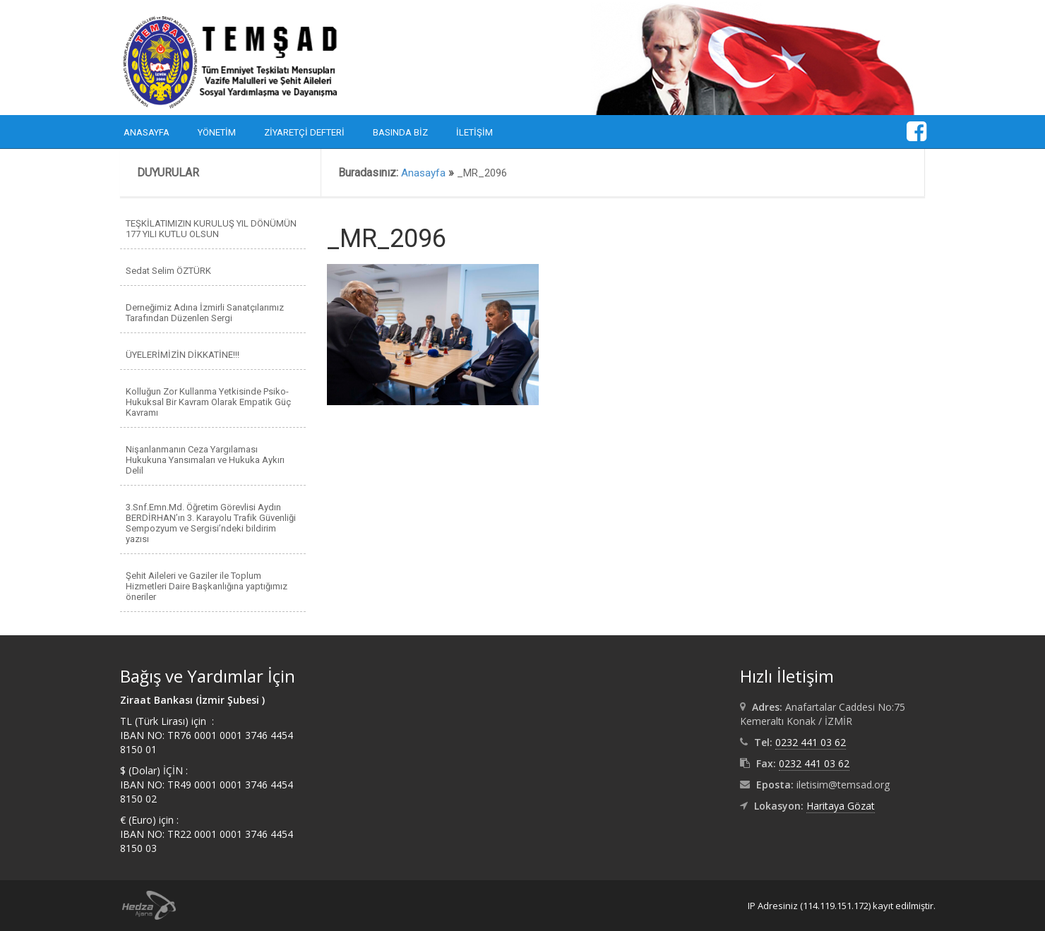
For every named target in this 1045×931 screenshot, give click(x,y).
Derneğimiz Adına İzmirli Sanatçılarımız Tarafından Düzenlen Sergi (205, 312)
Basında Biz (400, 132)
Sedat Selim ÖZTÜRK (168, 270)
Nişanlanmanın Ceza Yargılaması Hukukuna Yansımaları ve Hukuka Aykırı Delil (205, 460)
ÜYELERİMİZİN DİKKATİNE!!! (182, 354)
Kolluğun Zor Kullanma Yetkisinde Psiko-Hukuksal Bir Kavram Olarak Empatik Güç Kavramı (208, 402)
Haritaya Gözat (840, 805)
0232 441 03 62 (810, 742)
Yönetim (217, 132)
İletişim (474, 132)
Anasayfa (146, 132)
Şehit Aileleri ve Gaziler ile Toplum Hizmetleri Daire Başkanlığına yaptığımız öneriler (206, 586)
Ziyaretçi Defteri (304, 132)
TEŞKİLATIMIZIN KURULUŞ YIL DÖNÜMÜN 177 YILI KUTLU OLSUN (211, 228)
